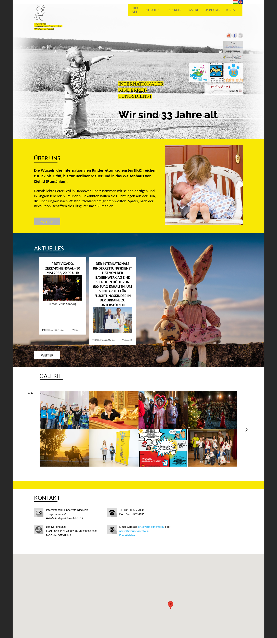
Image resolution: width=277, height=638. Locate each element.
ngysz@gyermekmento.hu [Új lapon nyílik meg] (134, 531)
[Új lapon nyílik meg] (234, 37)
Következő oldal (246, 430)
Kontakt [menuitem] (233, 10)
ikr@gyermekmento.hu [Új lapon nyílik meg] (151, 527)
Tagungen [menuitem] (175, 10)
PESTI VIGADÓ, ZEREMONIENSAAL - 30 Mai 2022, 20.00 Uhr (62, 268)
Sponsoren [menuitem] (213, 10)
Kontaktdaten (127, 535)
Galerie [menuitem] (195, 10)
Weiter (47, 221)
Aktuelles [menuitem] (154, 10)
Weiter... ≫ (77, 330)
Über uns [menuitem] (136, 10)
